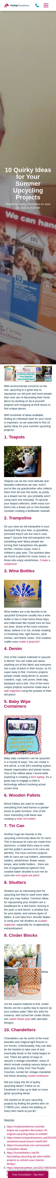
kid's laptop (37, 777)
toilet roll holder (26, 818)
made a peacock (29, 641)
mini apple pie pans (27, 875)
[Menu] (46, 5)
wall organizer (12, 690)
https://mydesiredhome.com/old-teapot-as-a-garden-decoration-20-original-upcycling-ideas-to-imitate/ (27, 1130)
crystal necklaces (37, 1075)
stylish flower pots (19, 1019)
